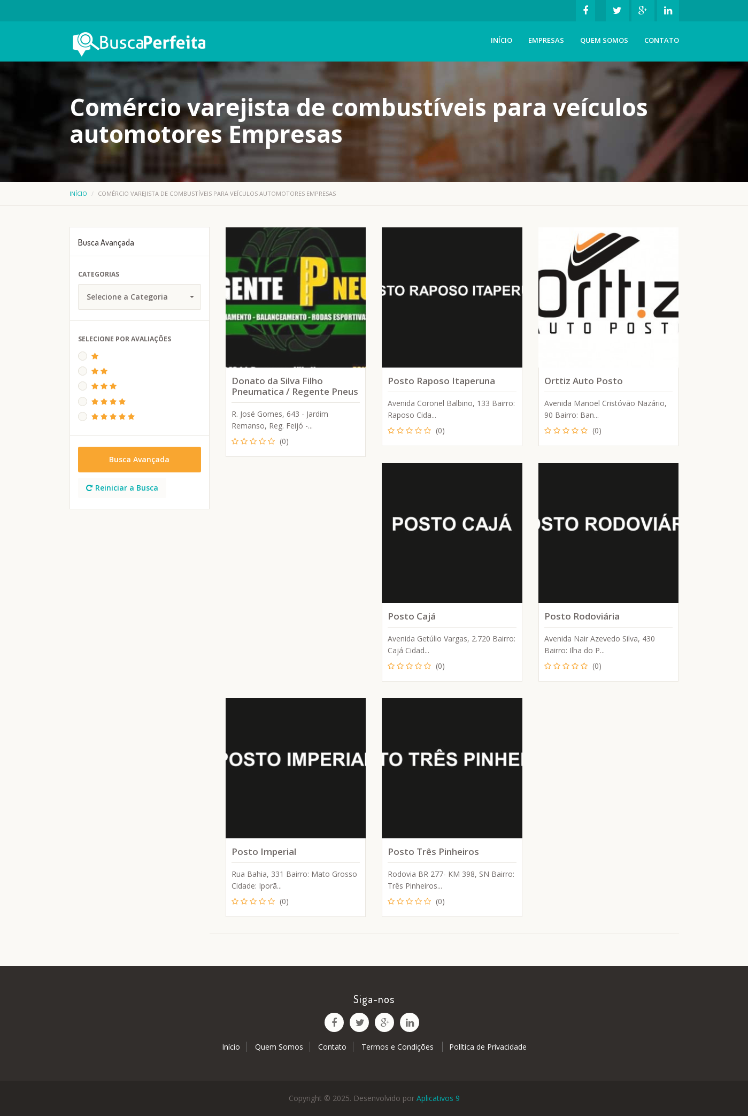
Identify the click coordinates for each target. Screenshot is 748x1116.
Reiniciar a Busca (122, 488)
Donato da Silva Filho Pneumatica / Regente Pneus (295, 386)
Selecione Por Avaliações (124, 338)
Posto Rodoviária (582, 616)
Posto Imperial (264, 851)
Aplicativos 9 (438, 1098)
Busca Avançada (139, 459)
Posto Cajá (412, 616)
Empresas (546, 40)
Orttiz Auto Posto (583, 380)
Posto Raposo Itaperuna (441, 380)
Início (501, 40)
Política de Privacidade (488, 1047)
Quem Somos (604, 40)
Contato (661, 40)
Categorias (98, 274)
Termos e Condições (398, 1047)
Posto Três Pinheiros (433, 851)
